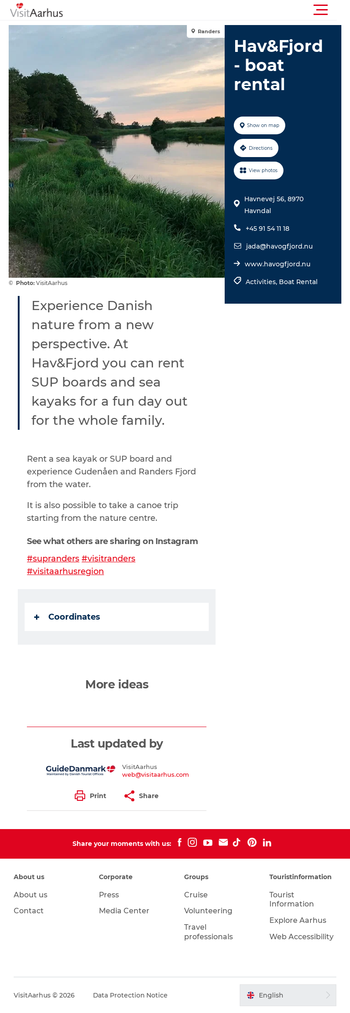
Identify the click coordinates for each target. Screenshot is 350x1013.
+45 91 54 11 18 (267, 228)
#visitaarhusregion (65, 571)
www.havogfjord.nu (277, 264)
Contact (29, 910)
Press (109, 895)
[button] (216, 10)
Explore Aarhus (297, 920)
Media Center (124, 910)
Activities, (262, 282)
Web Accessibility (301, 936)
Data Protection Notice (131, 995)
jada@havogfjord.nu (279, 246)
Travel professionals (208, 932)
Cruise (196, 895)
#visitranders (109, 559)
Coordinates (68, 617)
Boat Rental (298, 282)
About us (30, 895)
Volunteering (208, 910)
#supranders (53, 559)
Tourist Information (291, 900)
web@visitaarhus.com (156, 774)
